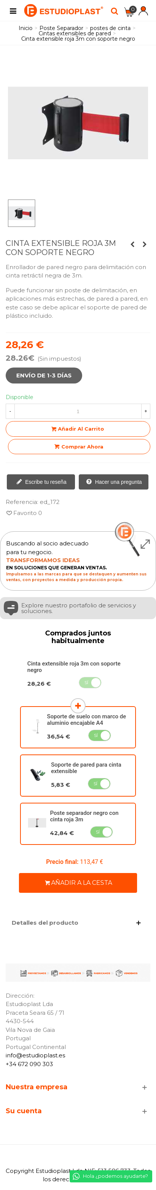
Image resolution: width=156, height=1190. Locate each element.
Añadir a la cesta (78, 882)
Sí (86, 682)
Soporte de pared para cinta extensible (86, 768)
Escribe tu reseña (41, 482)
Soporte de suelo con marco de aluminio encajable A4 (86, 719)
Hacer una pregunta (114, 482)
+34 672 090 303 (29, 1064)
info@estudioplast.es (35, 1055)
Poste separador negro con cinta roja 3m (84, 816)
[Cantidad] (78, 411)
